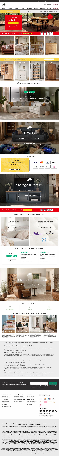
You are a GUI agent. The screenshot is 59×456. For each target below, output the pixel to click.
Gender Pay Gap (30, 397)
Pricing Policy (50, 415)
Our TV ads (32, 396)
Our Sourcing (29, 404)
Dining (10, 8)
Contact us (4, 396)
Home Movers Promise (6, 402)
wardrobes (16, 373)
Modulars (31, 285)
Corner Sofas (20, 285)
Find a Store (23, 397)
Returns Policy (4, 404)
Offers (49, 8)
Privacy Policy (47, 413)
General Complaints (5, 401)
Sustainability (29, 401)
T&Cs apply (54, 432)
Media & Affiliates (33, 402)
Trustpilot (29, 11)
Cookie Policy (42, 413)
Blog (15, 396)
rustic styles (15, 368)
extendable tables (28, 364)
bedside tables (29, 373)
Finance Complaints (5, 397)
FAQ (6, 396)
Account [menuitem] (47, 4)
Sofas (23, 8)
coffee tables (21, 358)
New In (3, 8)
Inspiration (23, 399)
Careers (28, 402)
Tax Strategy (34, 401)
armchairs (42, 355)
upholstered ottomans (8, 373)
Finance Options (17, 397)
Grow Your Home (17, 399)
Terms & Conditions (43, 416)
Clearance (55, 8)
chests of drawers (21, 373)
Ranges (36, 8)
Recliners (8, 285)
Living (16, 8)
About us (28, 396)
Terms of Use (49, 416)
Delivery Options (19, 396)
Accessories (42, 8)
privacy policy (52, 385)
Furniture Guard (5, 399)
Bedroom (29, 8)
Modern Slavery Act (30, 399)
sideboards (12, 365)
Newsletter (16, 401)
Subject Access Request (6, 406)
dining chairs (43, 364)
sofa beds (28, 355)
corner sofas (16, 355)
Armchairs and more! (46, 285)
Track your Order (22, 401)
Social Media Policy (43, 415)
